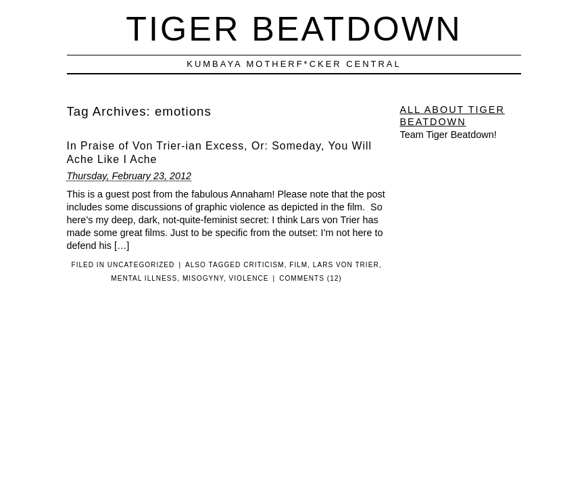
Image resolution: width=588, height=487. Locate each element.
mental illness (144, 278)
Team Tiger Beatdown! (447, 134)
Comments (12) (310, 278)
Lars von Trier (346, 265)
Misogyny (203, 278)
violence (249, 278)
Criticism (264, 265)
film (298, 265)
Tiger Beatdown (294, 28)
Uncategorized (141, 265)
